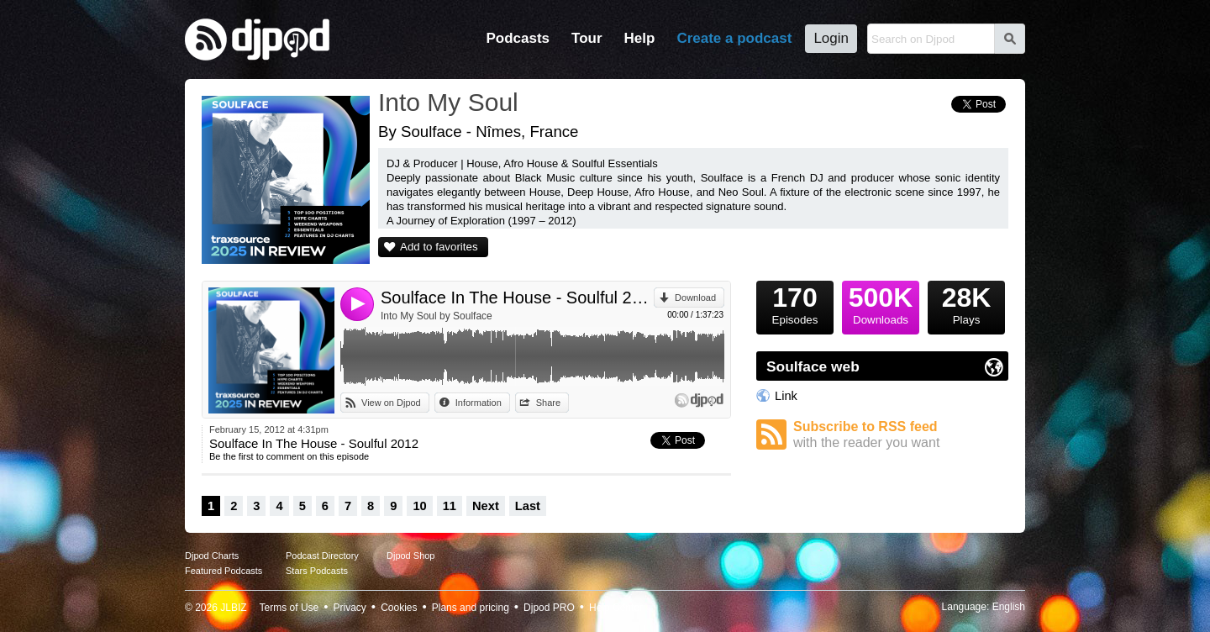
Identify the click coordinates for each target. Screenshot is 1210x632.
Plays (966, 303)
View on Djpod (391, 403)
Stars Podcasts (317, 571)
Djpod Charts (212, 555)
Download (695, 297)
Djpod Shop (411, 555)
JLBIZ (233, 608)
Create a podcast (734, 38)
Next (485, 506)
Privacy (350, 608)
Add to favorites (439, 246)
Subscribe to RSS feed (900, 434)
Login (831, 38)
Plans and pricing (470, 608)
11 (449, 506)
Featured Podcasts (223, 571)
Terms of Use (289, 608)
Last (527, 506)
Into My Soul (448, 102)
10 (419, 506)
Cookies (399, 608)
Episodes (795, 303)
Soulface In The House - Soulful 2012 (517, 297)
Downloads (880, 303)
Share (548, 403)
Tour (586, 38)
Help (639, 38)
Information (478, 403)
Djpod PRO (549, 608)
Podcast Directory (322, 555)
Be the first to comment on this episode (289, 456)
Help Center (616, 608)
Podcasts (518, 38)
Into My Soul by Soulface (436, 316)
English (1008, 607)
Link (786, 396)
